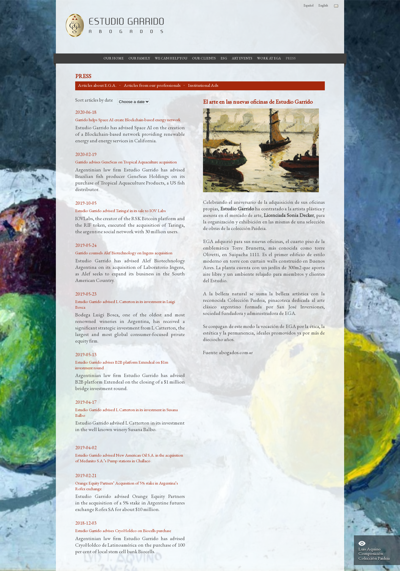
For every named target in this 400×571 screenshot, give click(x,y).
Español (308, 5)
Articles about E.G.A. (97, 85)
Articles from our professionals (152, 85)
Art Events (242, 58)
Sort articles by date (94, 100)
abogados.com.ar (236, 352)
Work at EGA (269, 58)
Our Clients (204, 58)
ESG (224, 58)
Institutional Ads (203, 85)
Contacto (336, 5)
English (323, 5)
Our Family (139, 58)
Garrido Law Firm (112, 25)
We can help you (171, 58)
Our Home (113, 58)
